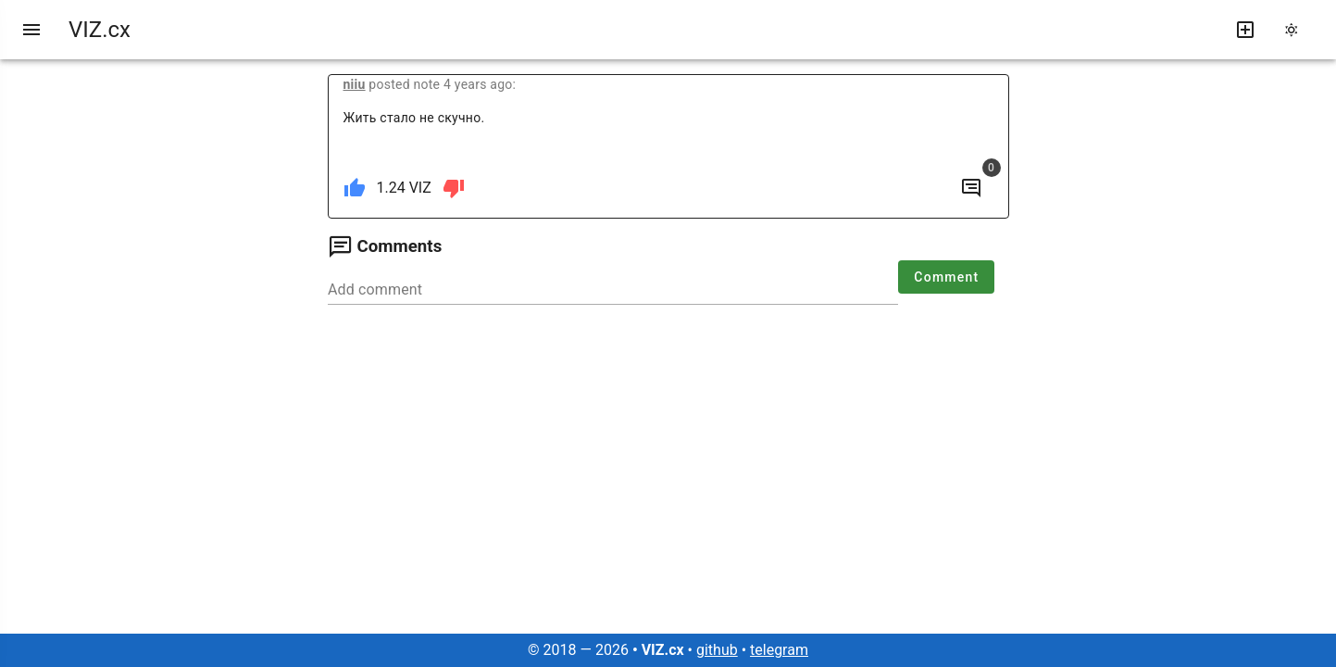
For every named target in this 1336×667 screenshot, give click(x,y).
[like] (354, 188)
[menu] (31, 29)
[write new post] (1245, 29)
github (717, 650)
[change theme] (1297, 29)
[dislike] (453, 188)
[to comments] (971, 188)
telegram (779, 650)
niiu (354, 84)
